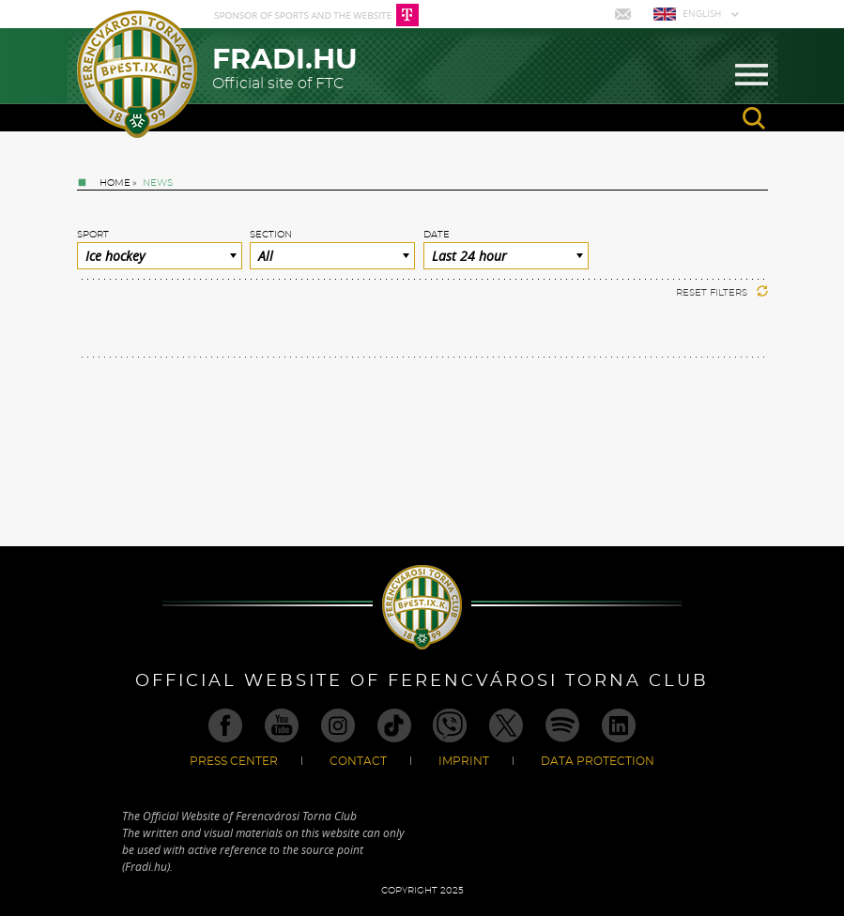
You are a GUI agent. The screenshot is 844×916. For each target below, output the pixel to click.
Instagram (338, 725)
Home (115, 183)
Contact (358, 761)
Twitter (506, 725)
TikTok (394, 725)
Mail (625, 14)
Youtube (282, 725)
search (754, 118)
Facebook (225, 725)
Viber (450, 725)
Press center (234, 761)
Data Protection (597, 761)
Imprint (463, 761)
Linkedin (619, 725)
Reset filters (722, 293)
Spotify (562, 725)
